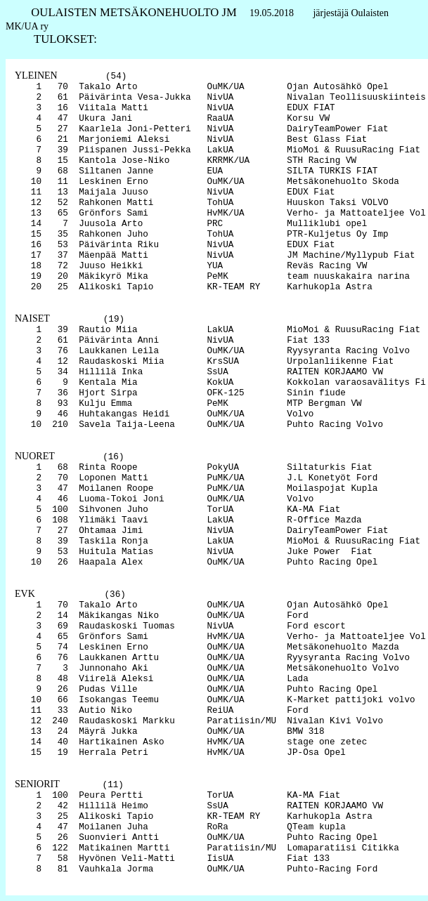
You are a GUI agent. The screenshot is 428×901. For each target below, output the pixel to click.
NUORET (35, 456)
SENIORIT (37, 784)
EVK (25, 593)
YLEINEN (36, 75)
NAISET (32, 318)
